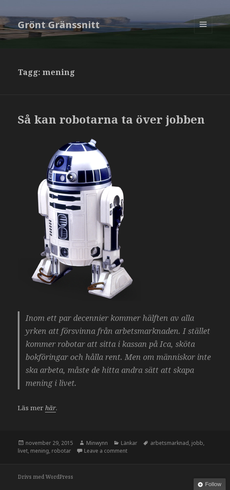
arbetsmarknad (169, 443)
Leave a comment (105, 450)
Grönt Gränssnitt (59, 24)
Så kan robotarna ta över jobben (111, 119)
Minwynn (97, 443)
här (50, 407)
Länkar (129, 443)
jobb (197, 443)
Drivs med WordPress (45, 476)
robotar (61, 450)
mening (39, 450)
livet (23, 450)
